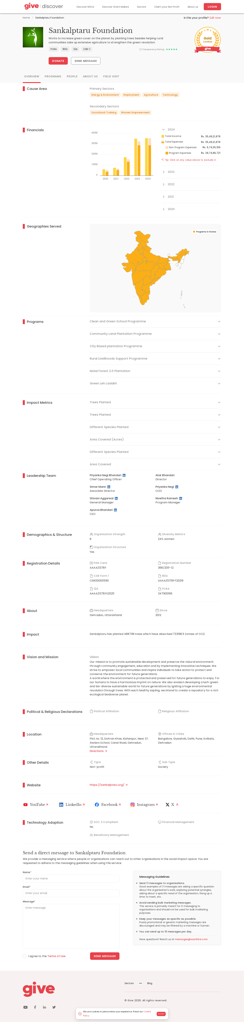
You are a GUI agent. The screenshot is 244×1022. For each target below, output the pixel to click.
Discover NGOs (85, 6)
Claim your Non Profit (166, 6)
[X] (172, 804)
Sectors (141, 6)
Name (27, 872)
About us (193, 6)
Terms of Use (56, 956)
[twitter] (54, 1007)
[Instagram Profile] (144, 804)
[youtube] (25, 1007)
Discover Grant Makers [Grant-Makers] (115, 6)
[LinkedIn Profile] (124, 475)
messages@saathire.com (191, 939)
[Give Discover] (43, 6)
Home (26, 17)
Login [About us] (212, 7)
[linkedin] (44, 1007)
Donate (58, 61)
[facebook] (35, 1007)
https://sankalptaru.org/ (108, 785)
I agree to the (47, 956)
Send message (105, 956)
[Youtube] (36, 804)
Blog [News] (145, 983)
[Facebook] (108, 804)
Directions (98, 751)
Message (29, 901)
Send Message (86, 61)
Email (27, 887)
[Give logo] (71, 989)
